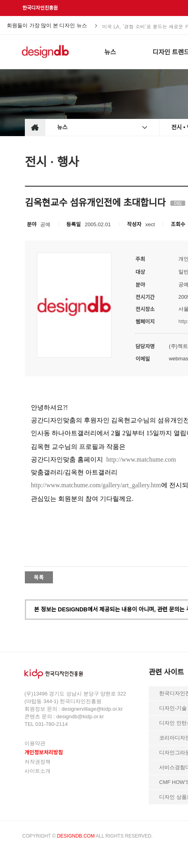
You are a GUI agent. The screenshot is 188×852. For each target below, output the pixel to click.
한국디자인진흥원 (40, 8)
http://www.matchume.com (141, 459)
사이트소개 (37, 771)
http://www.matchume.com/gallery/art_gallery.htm (96, 485)
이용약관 (34, 743)
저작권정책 (37, 762)
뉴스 (62, 127)
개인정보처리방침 (43, 753)
